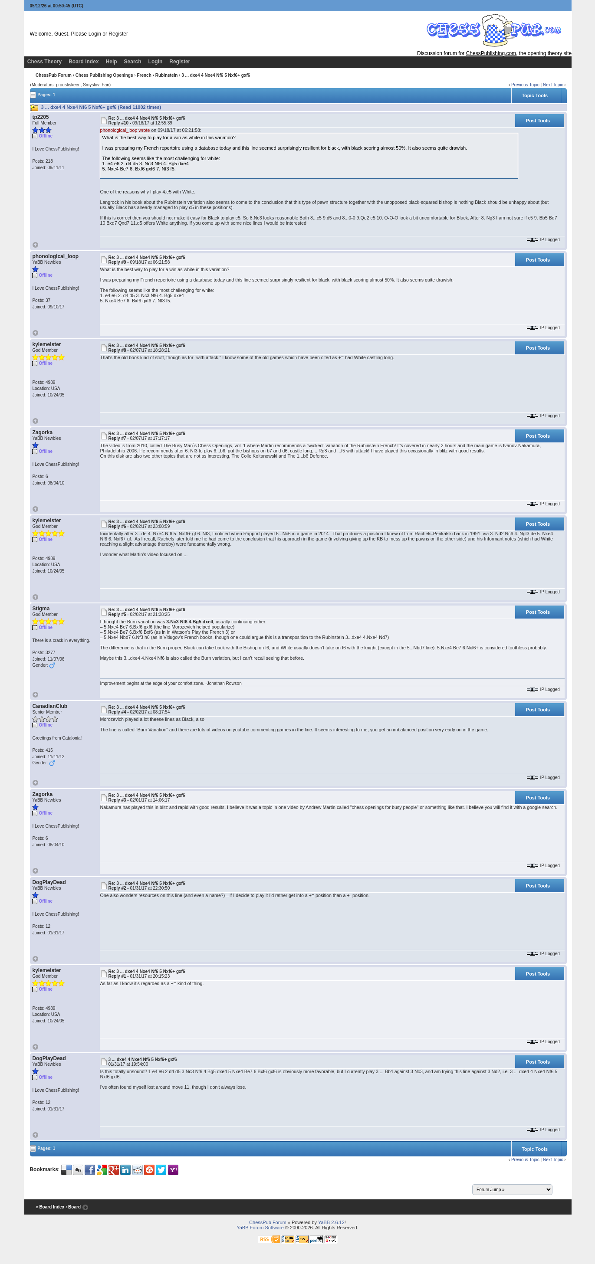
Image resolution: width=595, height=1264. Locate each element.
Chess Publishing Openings (104, 75)
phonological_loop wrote (125, 130)
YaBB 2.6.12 (331, 1222)
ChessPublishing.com (491, 53)
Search (132, 62)
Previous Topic (525, 84)
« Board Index (50, 1207)
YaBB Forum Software (260, 1227)
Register (118, 34)
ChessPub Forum (54, 75)
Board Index (84, 62)
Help (111, 62)
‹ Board (73, 1207)
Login (95, 34)
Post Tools (538, 120)
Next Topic (553, 84)
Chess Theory (44, 62)
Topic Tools (535, 95)
